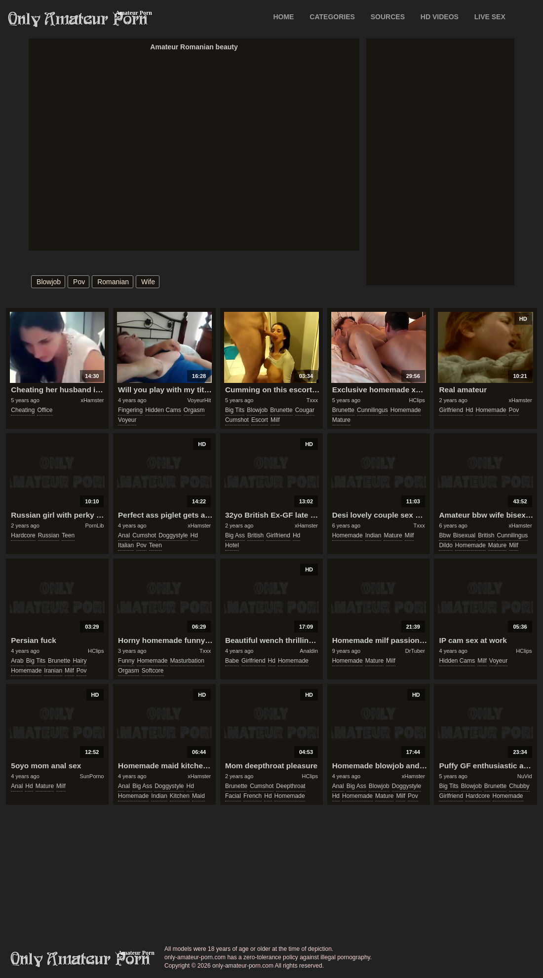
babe (232, 660)
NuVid (524, 776)
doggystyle (173, 535)
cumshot (237, 419)
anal (124, 535)
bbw (444, 535)
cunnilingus (372, 410)
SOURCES (388, 17)
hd (469, 410)
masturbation (187, 660)
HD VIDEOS (440, 17)
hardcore (23, 535)
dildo (445, 545)
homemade (405, 410)
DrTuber (415, 651)
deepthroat (290, 786)
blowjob (49, 282)
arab (17, 660)
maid (198, 795)
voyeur (127, 419)
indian (373, 535)
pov (79, 282)
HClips (417, 400)
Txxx (312, 400)
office (44, 410)
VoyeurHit (199, 400)
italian (126, 545)
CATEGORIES (332, 17)
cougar (304, 410)
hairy (79, 660)
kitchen (180, 795)
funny (126, 660)
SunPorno (92, 776)
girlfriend (451, 410)
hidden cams (163, 410)
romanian (113, 282)
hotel (232, 545)
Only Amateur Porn (78, 19)
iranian (53, 670)
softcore (153, 670)
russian (48, 535)
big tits (234, 410)
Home (283, 17)
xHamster (92, 400)
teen (68, 535)
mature (341, 419)
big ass (235, 535)
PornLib (94, 525)
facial (233, 795)
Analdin (309, 651)
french (252, 795)
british (255, 535)
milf (275, 419)
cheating (23, 410)
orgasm (194, 410)
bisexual (464, 535)
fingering (130, 410)
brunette (281, 410)
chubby (519, 786)
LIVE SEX (489, 17)
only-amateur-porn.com (80, 959)
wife (148, 282)
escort (259, 419)
